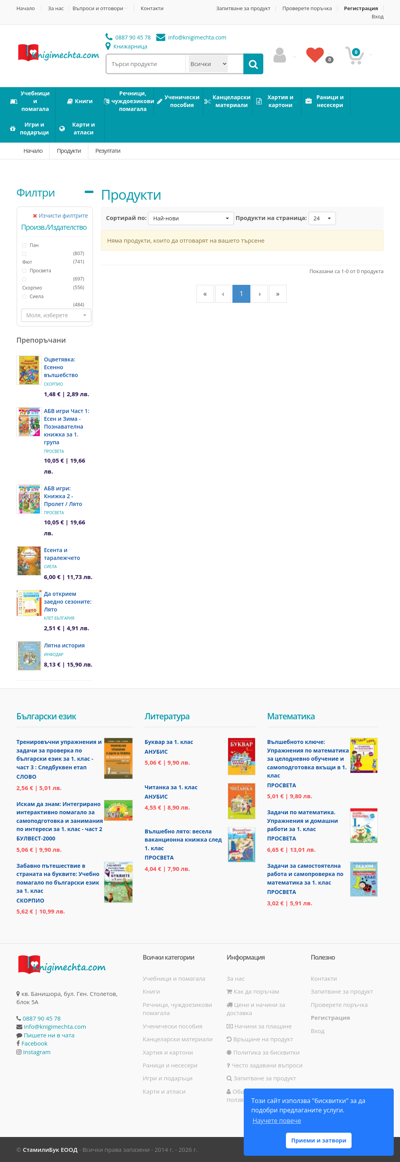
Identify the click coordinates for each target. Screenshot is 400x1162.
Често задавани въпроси (264, 1065)
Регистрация (361, 8)
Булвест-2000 (35, 838)
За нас (56, 8)
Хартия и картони (168, 1052)
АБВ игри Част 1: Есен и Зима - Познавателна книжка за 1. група (66, 426)
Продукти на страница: (271, 218)
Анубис (156, 751)
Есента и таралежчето (62, 553)
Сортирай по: (126, 218)
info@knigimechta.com (55, 1026)
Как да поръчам (253, 991)
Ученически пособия (172, 1026)
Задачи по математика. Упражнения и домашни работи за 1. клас (302, 820)
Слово (26, 776)
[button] (56, 315)
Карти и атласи (164, 1091)
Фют (27, 262)
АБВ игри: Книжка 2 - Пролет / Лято (63, 496)
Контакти (152, 8)
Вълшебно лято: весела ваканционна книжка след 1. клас (183, 840)
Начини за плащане (259, 1026)
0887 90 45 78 (128, 37)
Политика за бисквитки (263, 1052)
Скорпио (32, 288)
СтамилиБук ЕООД (50, 1149)
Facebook (34, 1043)
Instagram (37, 1052)
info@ (191, 37)
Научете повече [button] (276, 1120)
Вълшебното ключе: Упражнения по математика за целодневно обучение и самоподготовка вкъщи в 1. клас (308, 758)
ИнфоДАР (53, 654)
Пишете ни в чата (49, 1035)
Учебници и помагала (174, 978)
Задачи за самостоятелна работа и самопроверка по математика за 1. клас (305, 874)
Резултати (107, 150)
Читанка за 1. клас (171, 787)
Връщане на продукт (260, 1039)
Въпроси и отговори (98, 8)
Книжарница (126, 46)
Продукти (69, 150)
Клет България (59, 618)
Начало (25, 8)
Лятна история (64, 645)
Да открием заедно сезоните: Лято (67, 601)
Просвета (54, 451)
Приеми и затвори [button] (318, 1140)
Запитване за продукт (243, 8)
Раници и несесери (170, 1065)
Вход (378, 17)
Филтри (35, 192)
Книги (151, 991)
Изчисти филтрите (60, 215)
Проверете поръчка (307, 8)
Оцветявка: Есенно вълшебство (61, 367)
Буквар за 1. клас (169, 741)
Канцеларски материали (177, 1039)
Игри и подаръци (168, 1078)
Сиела (50, 566)
